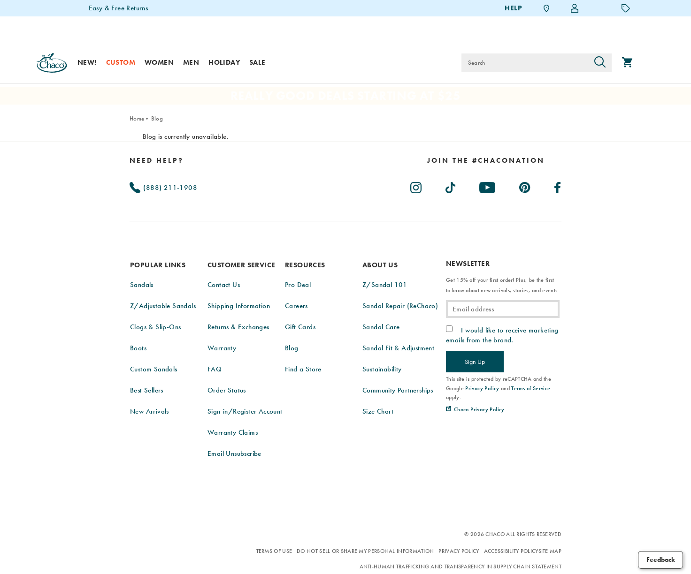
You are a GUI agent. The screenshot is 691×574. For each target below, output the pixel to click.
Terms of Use (274, 551)
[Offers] (626, 8)
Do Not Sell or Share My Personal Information (365, 551)
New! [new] (87, 62)
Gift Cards (300, 327)
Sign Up (475, 361)
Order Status (226, 390)
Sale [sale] (257, 62)
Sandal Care (380, 327)
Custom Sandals (153, 369)
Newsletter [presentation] (468, 264)
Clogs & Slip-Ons (155, 327)
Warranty (221, 348)
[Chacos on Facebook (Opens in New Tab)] (557, 186)
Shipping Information (238, 305)
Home (137, 118)
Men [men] (191, 62)
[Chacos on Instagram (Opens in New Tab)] (416, 186)
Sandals (142, 284)
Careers (296, 305)
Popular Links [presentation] (157, 265)
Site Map (549, 551)
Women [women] (159, 62)
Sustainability (382, 369)
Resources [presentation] (305, 265)
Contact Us (223, 284)
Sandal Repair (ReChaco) (400, 305)
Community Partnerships (397, 390)
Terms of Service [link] (530, 388)
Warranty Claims (232, 432)
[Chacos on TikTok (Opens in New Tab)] (450, 186)
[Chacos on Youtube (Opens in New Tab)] (487, 186)
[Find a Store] (546, 8)
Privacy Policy (458, 551)
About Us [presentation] (380, 265)
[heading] (485, 160)
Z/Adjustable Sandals (163, 305)
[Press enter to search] (600, 62)
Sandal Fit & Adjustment (398, 348)
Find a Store (303, 369)
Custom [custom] (120, 62)
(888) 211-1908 (163, 187)
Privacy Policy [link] (482, 388)
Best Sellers (146, 390)
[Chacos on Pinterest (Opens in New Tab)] (525, 186)
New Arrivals (149, 411)
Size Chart (377, 411)
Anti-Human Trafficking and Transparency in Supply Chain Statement (461, 566)
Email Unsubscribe (234, 453)
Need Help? (157, 160)
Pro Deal (298, 284)
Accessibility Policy (511, 551)
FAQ (214, 369)
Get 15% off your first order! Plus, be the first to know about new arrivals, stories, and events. (502, 285)
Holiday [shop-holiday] (224, 62)
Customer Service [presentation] (241, 265)
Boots (138, 348)
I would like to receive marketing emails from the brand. (502, 335)
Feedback (660, 559)
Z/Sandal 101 (384, 284)
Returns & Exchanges (238, 327)
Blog (157, 118)
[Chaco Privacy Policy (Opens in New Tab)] (475, 409)
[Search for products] (524, 62)
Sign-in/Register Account (245, 411)
